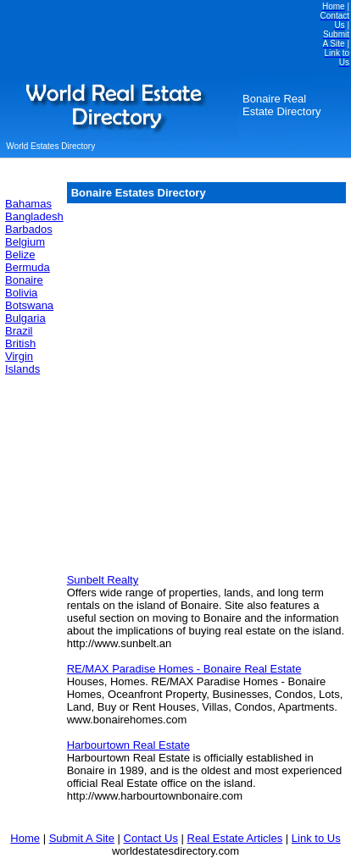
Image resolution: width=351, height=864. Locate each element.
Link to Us (316, 838)
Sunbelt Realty (103, 579)
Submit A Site (81, 838)
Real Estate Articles (235, 838)
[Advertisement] (173, 387)
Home (25, 838)
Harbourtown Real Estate (128, 745)
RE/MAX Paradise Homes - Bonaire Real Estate (184, 668)
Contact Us (151, 838)
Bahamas (28, 203)
